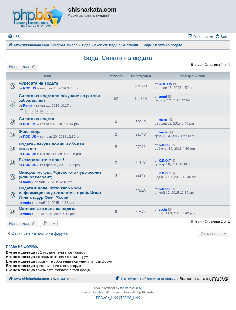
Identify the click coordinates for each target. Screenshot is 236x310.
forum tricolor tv (130, 288)
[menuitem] (14, 36)
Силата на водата (36, 119)
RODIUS (29, 88)
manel (164, 119)
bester (164, 132)
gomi (163, 96)
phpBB (102, 292)
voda (27, 182)
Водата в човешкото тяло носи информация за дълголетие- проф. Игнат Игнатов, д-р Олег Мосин (60, 193)
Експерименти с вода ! (41, 159)
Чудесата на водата (38, 83)
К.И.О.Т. (165, 145)
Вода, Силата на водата (118, 57)
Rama (27, 105)
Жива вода (29, 131)
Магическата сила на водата (47, 208)
